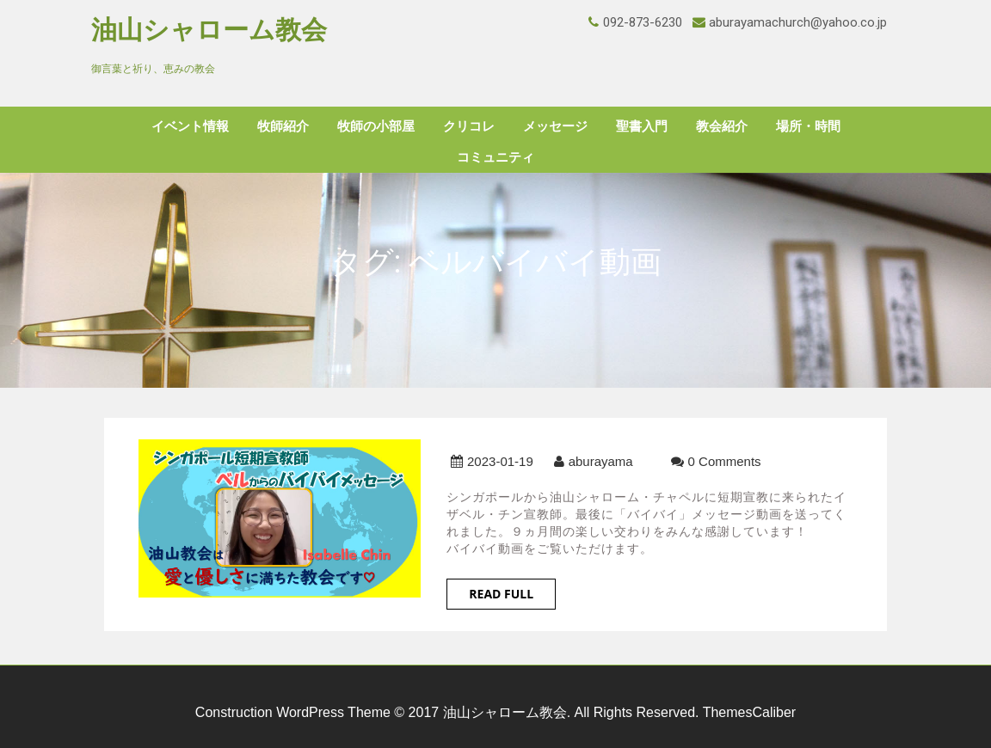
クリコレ (469, 126)
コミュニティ (495, 157)
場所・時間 (808, 126)
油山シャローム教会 (209, 30)
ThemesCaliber (749, 712)
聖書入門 (642, 126)
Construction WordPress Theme (293, 712)
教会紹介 (722, 126)
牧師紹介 (283, 126)
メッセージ (555, 126)
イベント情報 (190, 126)
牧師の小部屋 (376, 126)
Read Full (501, 594)
